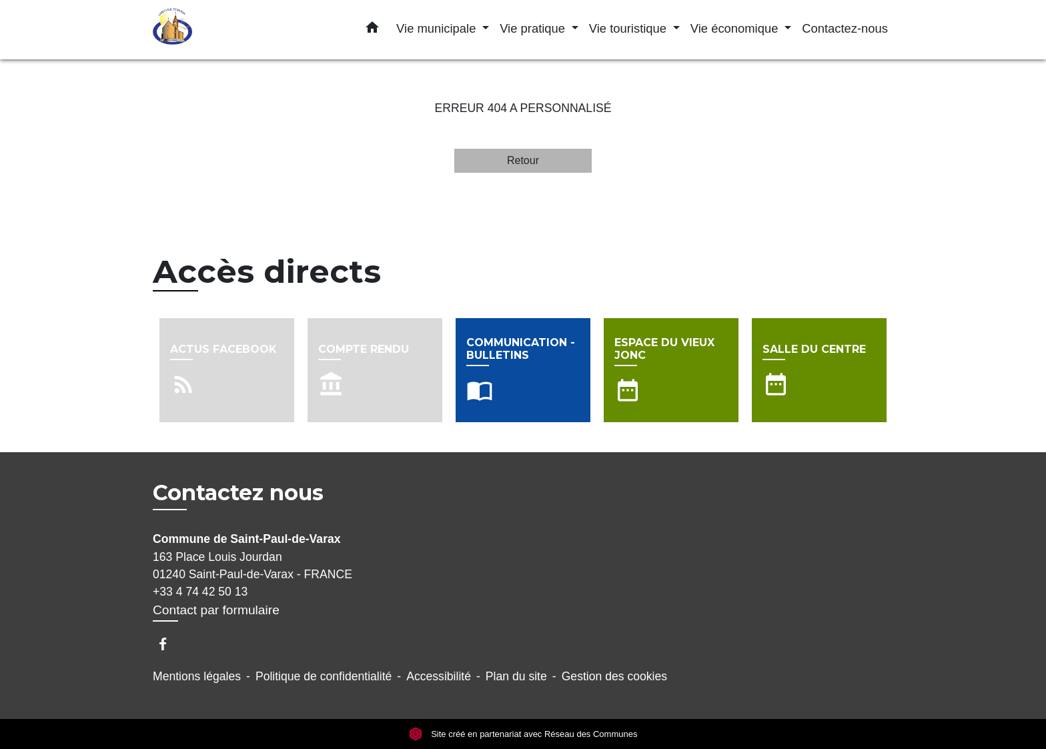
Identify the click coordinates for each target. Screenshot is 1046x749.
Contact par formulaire (216, 610)
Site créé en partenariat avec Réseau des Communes (523, 734)
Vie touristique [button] (629, 28)
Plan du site (516, 676)
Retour (523, 160)
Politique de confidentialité (323, 676)
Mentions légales (197, 676)
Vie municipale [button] (437, 28)
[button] (372, 30)
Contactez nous (238, 493)
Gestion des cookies (614, 676)
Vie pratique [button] (534, 28)
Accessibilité (438, 676)
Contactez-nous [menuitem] (845, 28)
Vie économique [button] (736, 28)
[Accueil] (236, 30)
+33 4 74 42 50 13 (200, 591)
